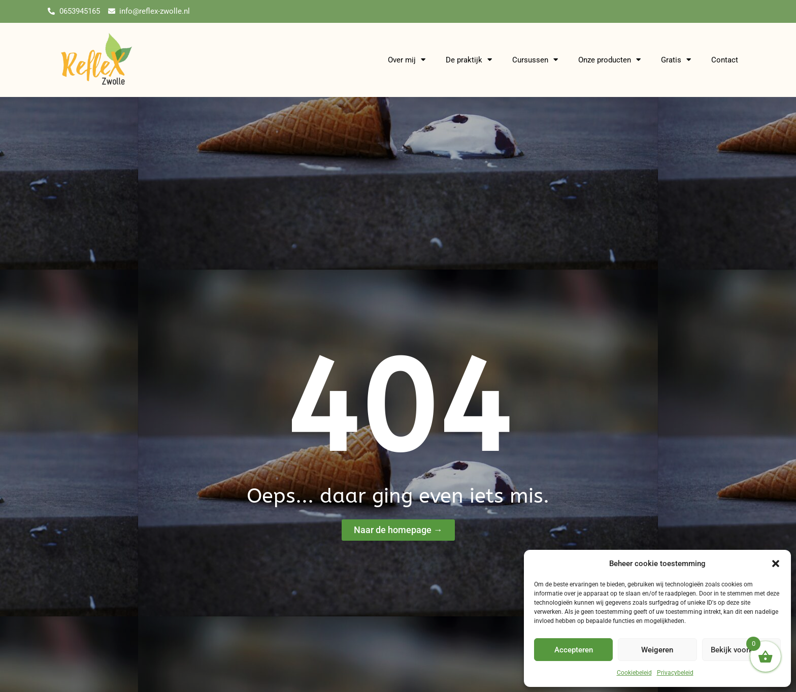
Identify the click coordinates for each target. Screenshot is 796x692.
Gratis (676, 60)
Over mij (406, 60)
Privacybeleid (675, 672)
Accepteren (573, 649)
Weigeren (657, 649)
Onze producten (609, 60)
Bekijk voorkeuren (741, 649)
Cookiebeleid (634, 672)
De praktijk (469, 60)
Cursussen (535, 60)
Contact (724, 59)
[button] (776, 563)
